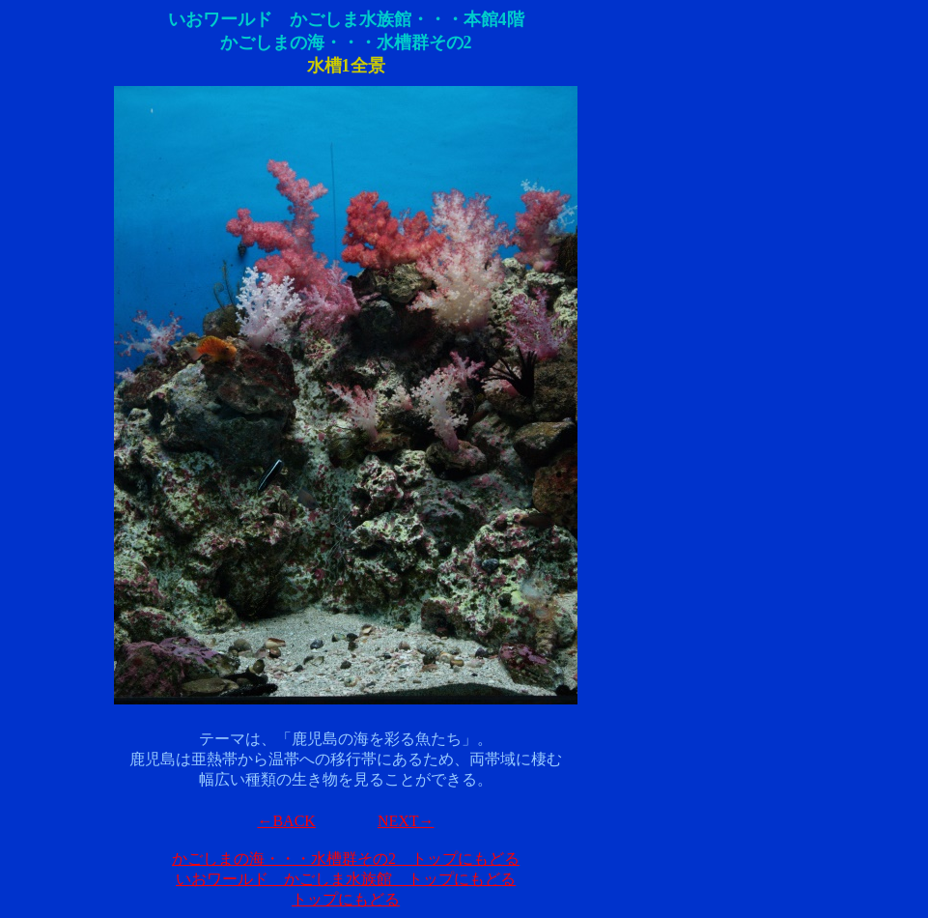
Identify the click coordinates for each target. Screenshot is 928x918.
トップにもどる (346, 899)
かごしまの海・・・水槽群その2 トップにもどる (346, 858)
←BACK (286, 821)
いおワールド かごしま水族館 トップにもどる (346, 879)
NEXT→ (406, 821)
